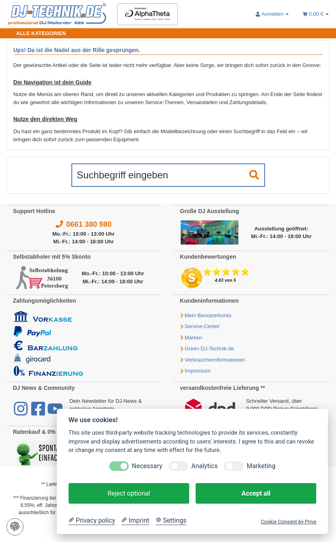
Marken (193, 338)
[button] (272, 14)
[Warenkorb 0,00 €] (316, 14)
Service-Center (202, 326)
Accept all (256, 493)
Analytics (204, 466)
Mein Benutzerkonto (208, 315)
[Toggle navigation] (36, 33)
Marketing (260, 466)
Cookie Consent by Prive (288, 522)
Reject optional (128, 493)
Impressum (198, 371)
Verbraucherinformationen (215, 360)
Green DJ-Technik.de (209, 348)
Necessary (147, 466)
